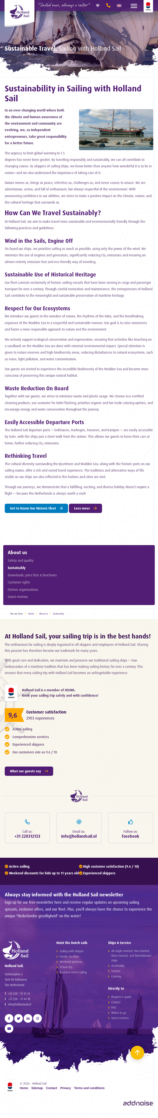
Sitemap (37, 1091)
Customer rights (19, 582)
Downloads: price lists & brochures (32, 575)
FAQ (113, 1008)
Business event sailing (73, 973)
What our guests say (29, 772)
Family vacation (69, 957)
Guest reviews (18, 596)
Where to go (118, 1014)
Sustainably (17, 568)
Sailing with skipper (72, 952)
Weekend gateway (71, 963)
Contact (115, 1003)
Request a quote (121, 998)
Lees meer (85, 508)
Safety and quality (21, 560)
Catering (116, 977)
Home (31, 613)
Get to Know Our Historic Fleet (36, 508)
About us (17, 552)
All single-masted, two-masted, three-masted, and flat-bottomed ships (131, 956)
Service (115, 972)
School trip (66, 968)
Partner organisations (23, 589)
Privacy (65, 1091)
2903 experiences (41, 718)
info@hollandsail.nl (19, 1007)
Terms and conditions (89, 1091)
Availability (118, 967)
